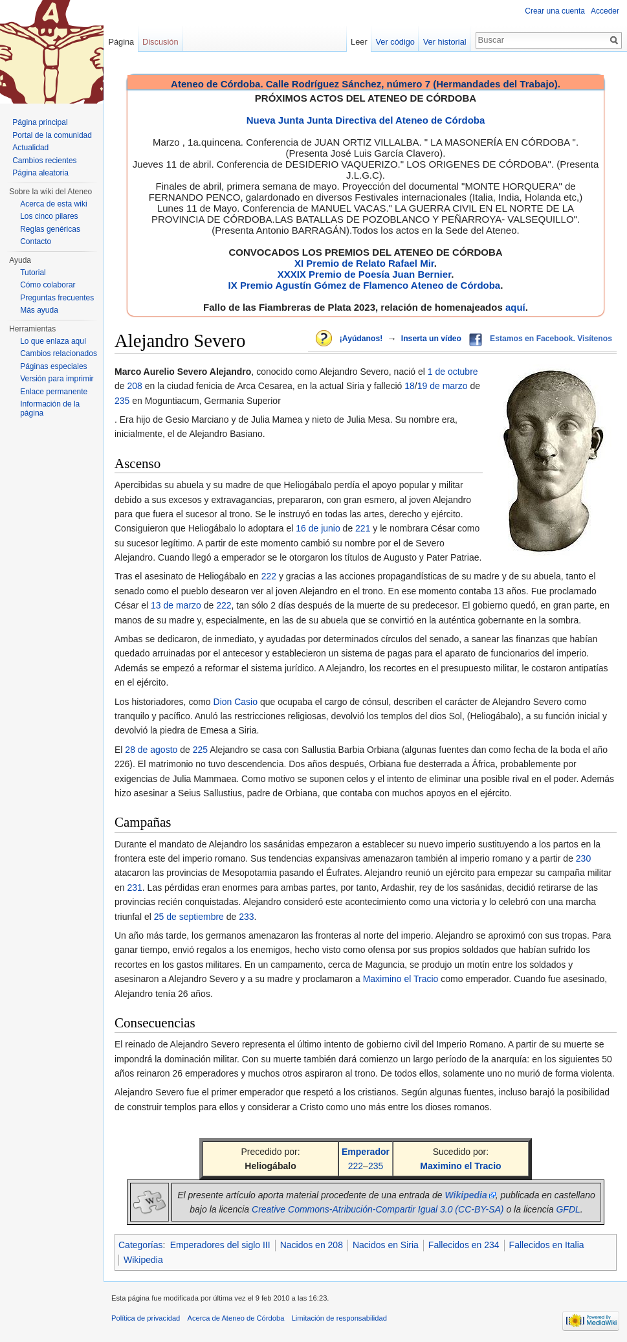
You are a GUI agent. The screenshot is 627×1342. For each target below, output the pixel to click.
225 (200, 749)
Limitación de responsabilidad (339, 1318)
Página (121, 42)
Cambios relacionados (58, 353)
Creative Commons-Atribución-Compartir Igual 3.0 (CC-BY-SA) (378, 1209)
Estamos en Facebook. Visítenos (551, 338)
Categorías (140, 1245)
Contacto (35, 241)
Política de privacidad (145, 1318)
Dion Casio (236, 702)
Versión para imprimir (56, 378)
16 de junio (318, 528)
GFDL (568, 1209)
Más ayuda (39, 310)
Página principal (39, 122)
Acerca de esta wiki (53, 203)
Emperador (366, 1151)
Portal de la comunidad (52, 135)
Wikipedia (143, 1260)
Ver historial (445, 42)
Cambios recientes (44, 160)
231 (134, 887)
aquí (515, 307)
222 (268, 576)
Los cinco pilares (49, 216)
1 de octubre (453, 371)
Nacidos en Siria (386, 1245)
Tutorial (33, 272)
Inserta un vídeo (431, 338)
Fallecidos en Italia (546, 1245)
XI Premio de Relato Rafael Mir (364, 263)
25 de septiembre (189, 916)
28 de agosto (151, 749)
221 (362, 528)
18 (409, 386)
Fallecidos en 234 (464, 1245)
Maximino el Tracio (401, 979)
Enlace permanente (53, 391)
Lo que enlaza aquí (53, 341)
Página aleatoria (40, 172)
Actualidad (30, 147)
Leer (359, 42)
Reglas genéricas (50, 229)
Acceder (605, 11)
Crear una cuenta (555, 11)
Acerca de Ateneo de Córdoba (236, 1318)
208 (134, 386)
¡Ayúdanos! (361, 338)
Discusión (160, 42)
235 (122, 401)
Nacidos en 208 (311, 1245)
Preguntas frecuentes (57, 297)
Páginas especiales (53, 366)
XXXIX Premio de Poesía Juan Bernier (364, 274)
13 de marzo (176, 605)
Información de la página (50, 408)
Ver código (395, 42)
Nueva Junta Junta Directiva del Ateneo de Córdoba (366, 120)
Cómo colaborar (47, 284)
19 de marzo (442, 386)
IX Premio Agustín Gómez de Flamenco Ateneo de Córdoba (364, 285)
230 (583, 858)
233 (246, 916)
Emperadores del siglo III (220, 1245)
